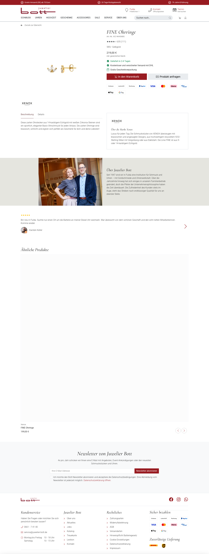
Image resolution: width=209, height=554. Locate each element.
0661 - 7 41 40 (31, 527)
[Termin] (174, 10)
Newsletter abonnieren (146, 470)
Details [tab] (41, 114)
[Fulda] (127, 10)
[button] (170, 18)
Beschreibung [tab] (27, 114)
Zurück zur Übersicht (31, 25)
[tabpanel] (61, 125)
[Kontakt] (150, 10)
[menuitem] (26, 18)
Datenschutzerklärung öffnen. (97, 480)
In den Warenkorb (126, 76)
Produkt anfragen (168, 76)
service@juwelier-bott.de (35, 532)
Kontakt (156, 9)
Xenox (23, 424)
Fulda (132, 9)
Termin (181, 9)
